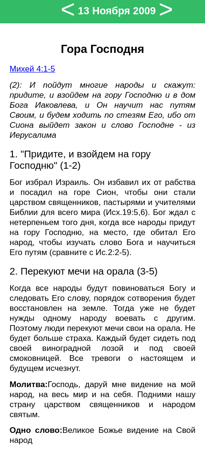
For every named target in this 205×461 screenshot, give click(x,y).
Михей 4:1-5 (32, 68)
